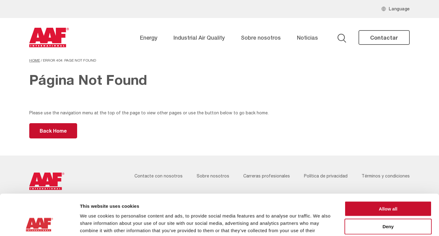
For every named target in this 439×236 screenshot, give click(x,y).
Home (34, 60)
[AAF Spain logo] (49, 37)
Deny (388, 188)
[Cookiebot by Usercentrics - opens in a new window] (39, 224)
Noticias (307, 37)
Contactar (384, 37)
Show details (320, 224)
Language (399, 8)
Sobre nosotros (261, 37)
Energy (148, 37)
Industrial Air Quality (199, 37)
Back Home (53, 131)
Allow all (388, 170)
